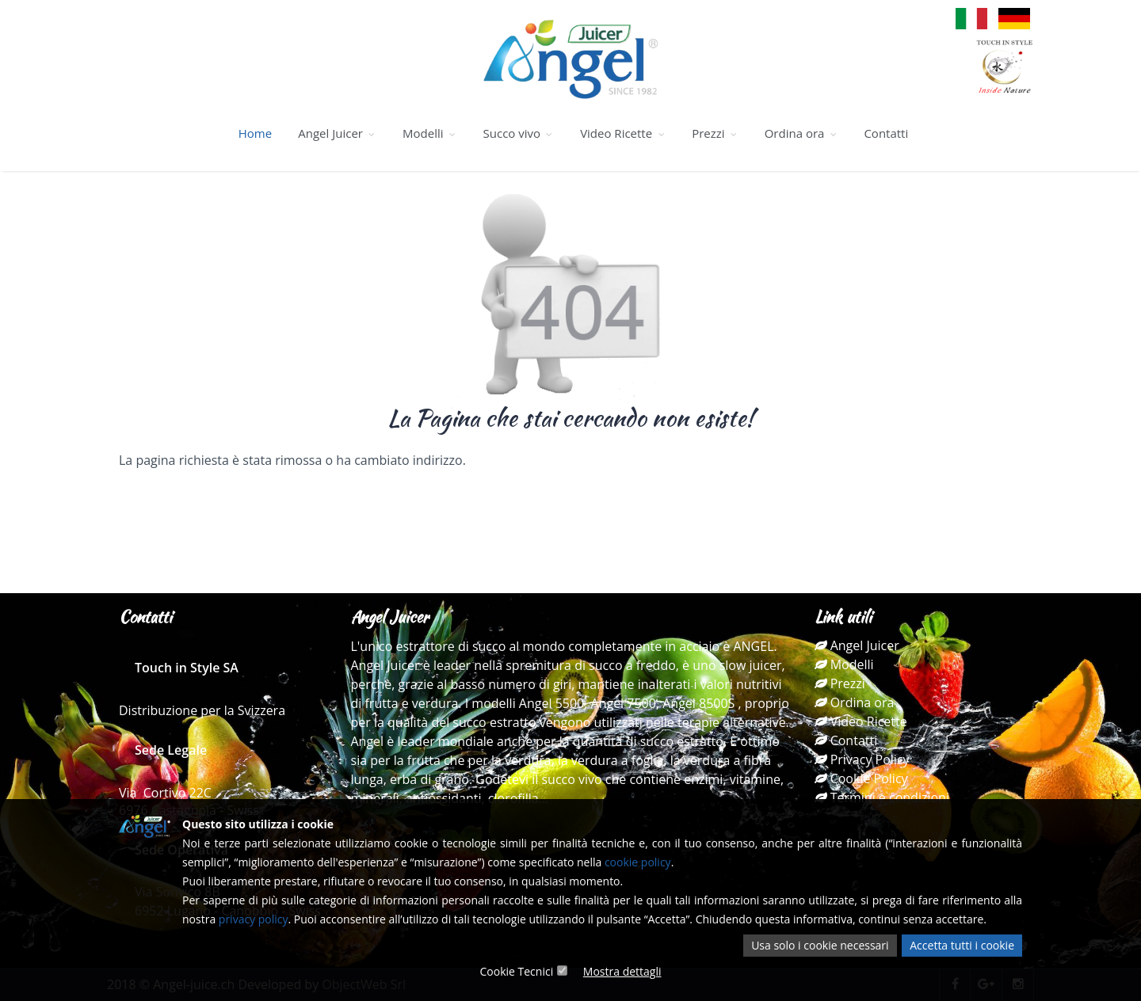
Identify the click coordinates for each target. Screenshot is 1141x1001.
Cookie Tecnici (516, 971)
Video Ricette (623, 133)
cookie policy (638, 862)
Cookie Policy (861, 778)
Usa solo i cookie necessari (819, 945)
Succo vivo (518, 133)
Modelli (429, 133)
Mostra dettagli (622, 971)
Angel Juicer (337, 133)
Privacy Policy (862, 759)
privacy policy (253, 919)
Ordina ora (801, 133)
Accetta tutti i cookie (962, 945)
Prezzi (715, 133)
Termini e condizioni (882, 797)
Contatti (886, 133)
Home (255, 133)
